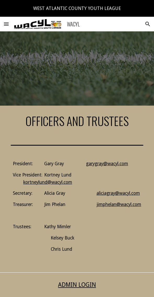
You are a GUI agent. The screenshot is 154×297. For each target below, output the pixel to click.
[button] (6, 24)
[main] (77, 121)
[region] (77, 8)
